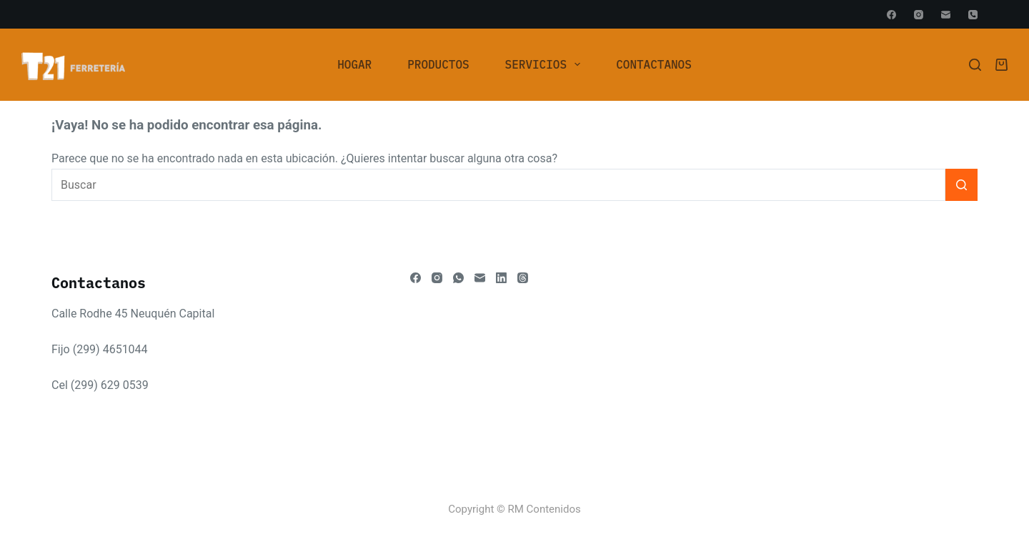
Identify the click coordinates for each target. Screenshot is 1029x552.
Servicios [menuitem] (546, 64)
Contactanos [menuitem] (654, 64)
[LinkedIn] (501, 277)
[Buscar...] (498, 185)
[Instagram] (918, 14)
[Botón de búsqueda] (961, 185)
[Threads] (522, 277)
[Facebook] (891, 14)
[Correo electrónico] (945, 14)
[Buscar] (975, 65)
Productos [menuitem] (438, 64)
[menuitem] (354, 64)
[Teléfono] (973, 14)
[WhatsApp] (458, 277)
